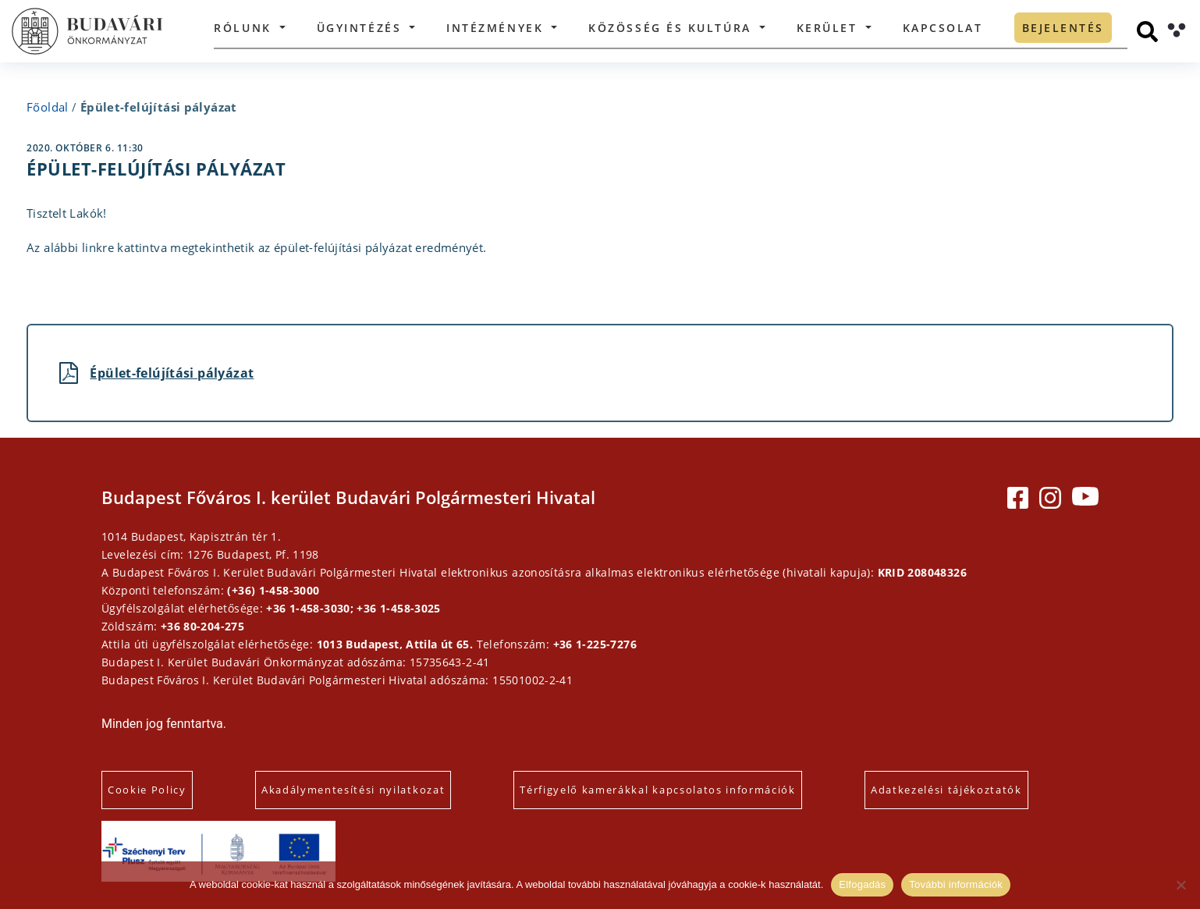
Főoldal (48, 107)
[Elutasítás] (1180, 885)
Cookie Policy (147, 790)
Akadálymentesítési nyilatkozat (353, 790)
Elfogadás (862, 884)
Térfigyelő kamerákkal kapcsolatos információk (658, 790)
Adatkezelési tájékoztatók (946, 790)
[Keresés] (1147, 31)
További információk (956, 884)
